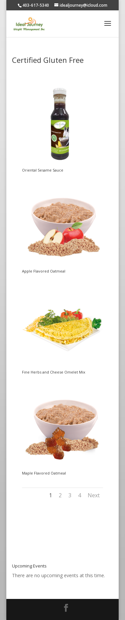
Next (94, 495)
